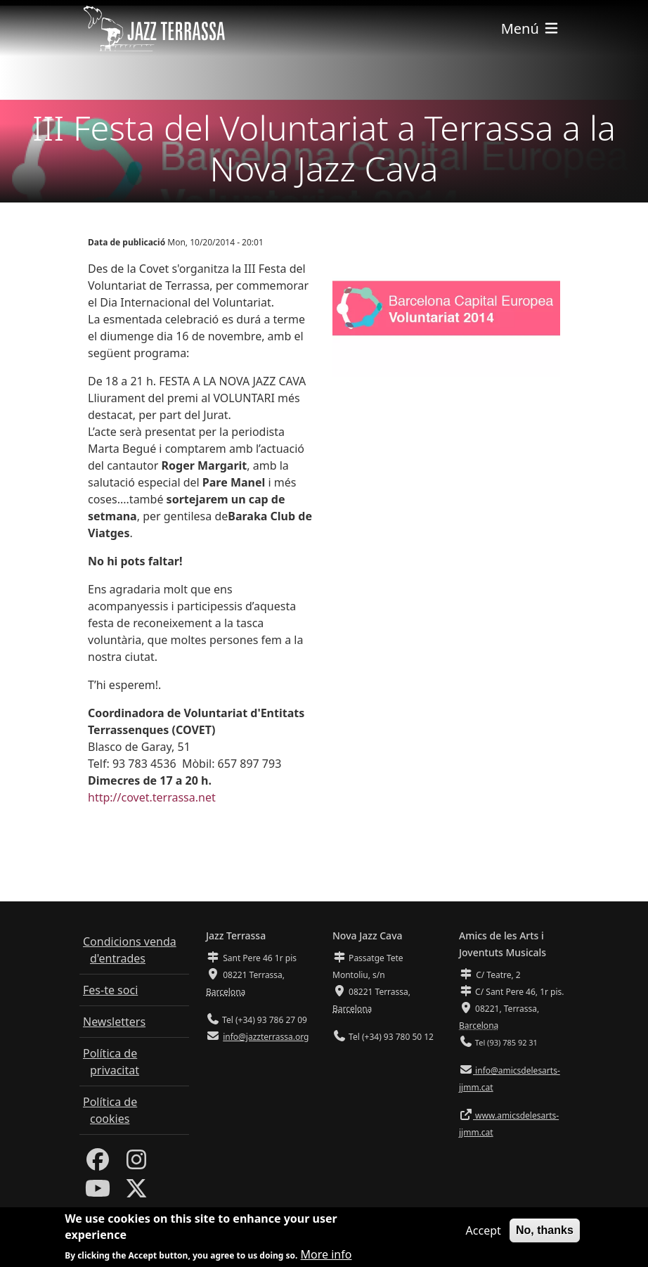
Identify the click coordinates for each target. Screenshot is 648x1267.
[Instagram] (136, 1163)
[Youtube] (98, 1192)
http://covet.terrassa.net (152, 797)
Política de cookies (110, 1110)
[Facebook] (98, 1163)
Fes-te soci (110, 990)
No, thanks (545, 1232)
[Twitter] (136, 1192)
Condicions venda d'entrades (129, 950)
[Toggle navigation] (531, 28)
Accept (483, 1232)
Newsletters (114, 1021)
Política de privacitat (111, 1062)
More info (326, 1256)
